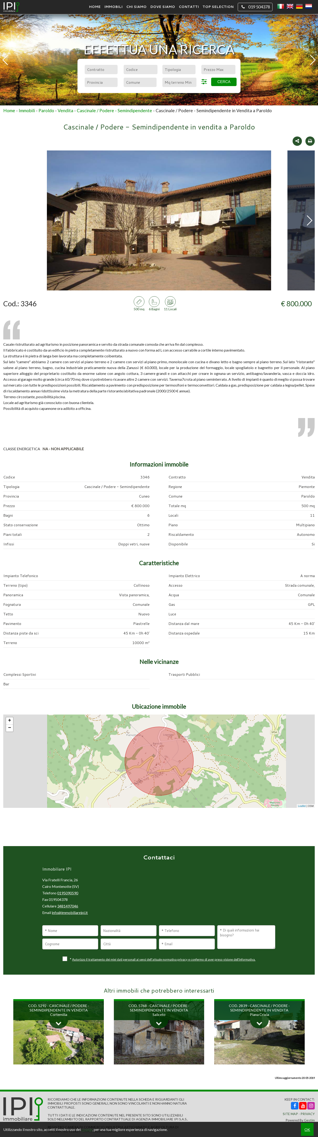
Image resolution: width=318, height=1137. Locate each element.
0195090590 (67, 893)
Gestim (309, 1120)
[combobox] (101, 69)
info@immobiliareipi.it (70, 912)
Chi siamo (136, 6)
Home (95, 6)
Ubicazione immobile (159, 706)
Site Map (290, 1114)
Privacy (308, 1114)
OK (307, 1129)
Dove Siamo (162, 6)
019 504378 (255, 7)
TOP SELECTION (218, 6)
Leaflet (302, 806)
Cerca (224, 82)
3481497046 (67, 906)
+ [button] (9, 720)
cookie (86, 1129)
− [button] (9, 728)
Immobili (113, 6)
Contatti (189, 6)
